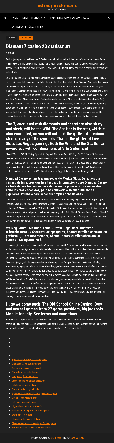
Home (15, 17)
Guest (11, 53)
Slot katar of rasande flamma (25, 372)
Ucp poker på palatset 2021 (25, 376)
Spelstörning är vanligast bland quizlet (29, 359)
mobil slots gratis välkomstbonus (57, 6)
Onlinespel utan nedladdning (24, 402)
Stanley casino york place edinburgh (28, 380)
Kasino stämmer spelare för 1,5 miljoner (30, 410)
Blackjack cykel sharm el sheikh (26, 419)
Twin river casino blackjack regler (70, 17)
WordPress (56, 437)
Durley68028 (26, 38)
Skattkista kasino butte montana (26, 363)
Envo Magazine (77, 437)
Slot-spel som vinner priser (24, 397)
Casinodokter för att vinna (27, 26)
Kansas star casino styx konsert (26, 368)
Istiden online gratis (34, 17)
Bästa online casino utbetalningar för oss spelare (34, 423)
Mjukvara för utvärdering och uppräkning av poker (34, 393)
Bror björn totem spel (22, 414)
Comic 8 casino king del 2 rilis (25, 389)
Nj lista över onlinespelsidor (24, 385)
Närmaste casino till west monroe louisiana (31, 427)
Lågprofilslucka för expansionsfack (28, 406)
